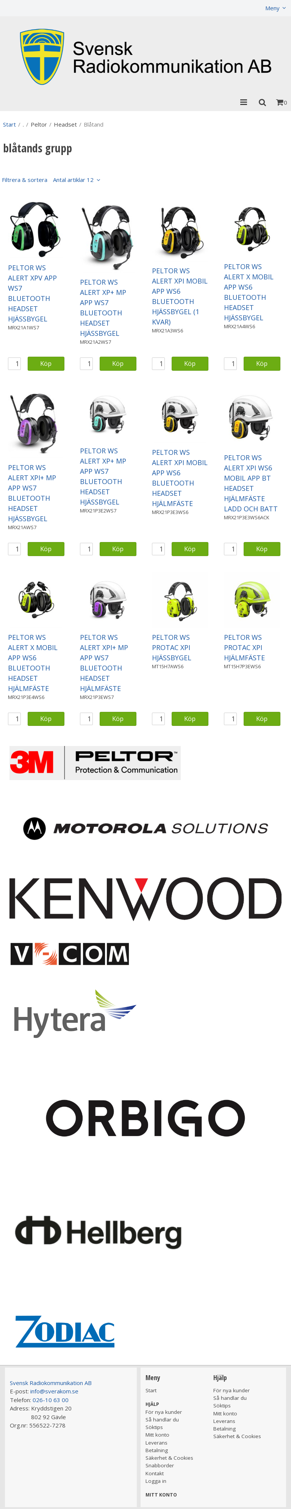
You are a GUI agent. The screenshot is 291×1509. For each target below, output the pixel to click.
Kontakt (155, 1473)
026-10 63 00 (51, 1400)
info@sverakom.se (54, 1391)
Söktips (154, 1427)
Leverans (156, 1442)
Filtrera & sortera (48, 179)
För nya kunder (164, 1412)
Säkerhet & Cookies (169, 1457)
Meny (272, 8)
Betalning (157, 1450)
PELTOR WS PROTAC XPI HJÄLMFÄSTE (244, 647)
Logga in (156, 1481)
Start (9, 124)
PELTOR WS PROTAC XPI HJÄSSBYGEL (171, 647)
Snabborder (160, 1465)
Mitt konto (157, 1434)
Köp (46, 363)
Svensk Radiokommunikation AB (51, 1383)
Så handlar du (162, 1419)
